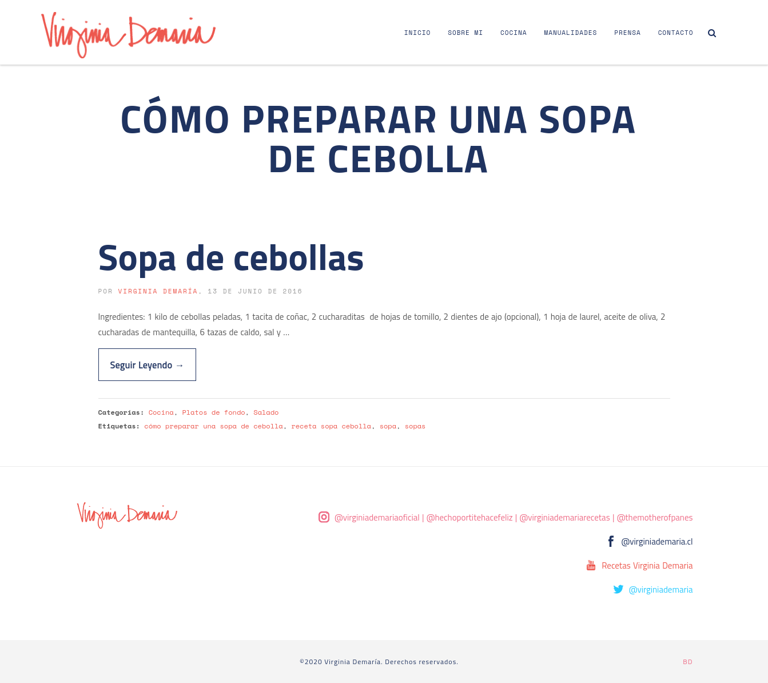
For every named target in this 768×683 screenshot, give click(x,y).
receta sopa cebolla (331, 426)
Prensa (627, 32)
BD (688, 661)
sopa (388, 426)
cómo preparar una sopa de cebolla (213, 426)
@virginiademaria (661, 589)
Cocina (513, 32)
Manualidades (570, 32)
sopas (415, 426)
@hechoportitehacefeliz (470, 517)
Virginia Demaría (158, 291)
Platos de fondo (213, 412)
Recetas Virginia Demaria (647, 565)
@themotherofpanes (655, 517)
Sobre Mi (465, 32)
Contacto (676, 32)
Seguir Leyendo (147, 365)
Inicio (417, 32)
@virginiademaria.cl (657, 541)
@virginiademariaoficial (377, 517)
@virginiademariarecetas (565, 517)
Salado (265, 412)
